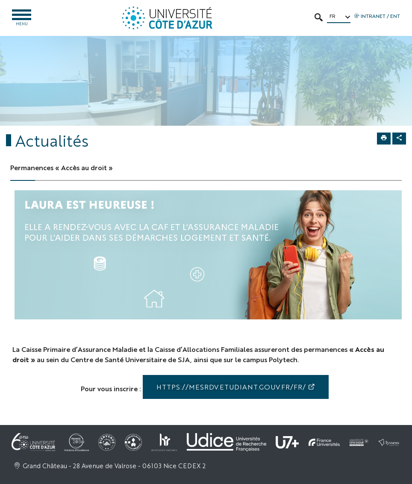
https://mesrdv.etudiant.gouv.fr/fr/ (231, 386)
